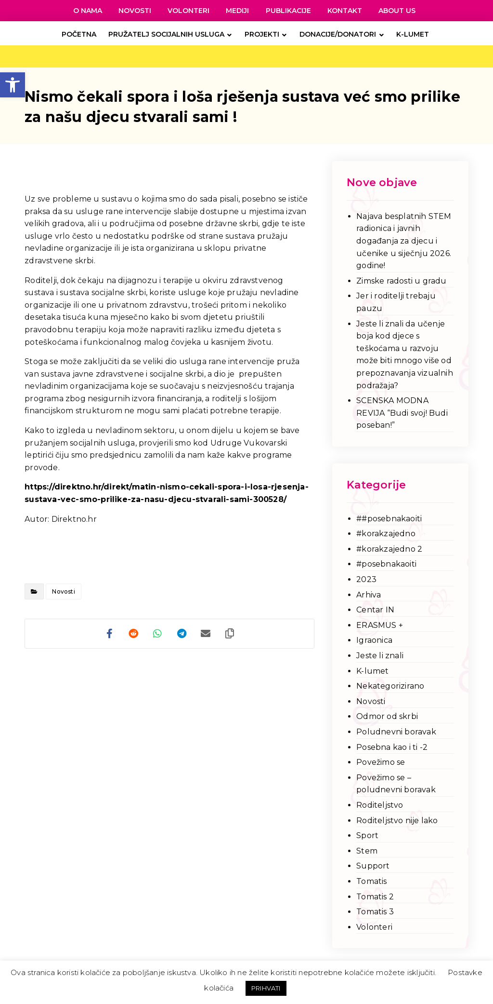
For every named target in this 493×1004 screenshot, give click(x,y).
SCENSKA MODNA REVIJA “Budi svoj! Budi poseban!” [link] (402, 413)
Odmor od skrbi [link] (387, 716)
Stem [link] (366, 850)
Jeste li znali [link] (379, 655)
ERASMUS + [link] (379, 625)
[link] (12, 84)
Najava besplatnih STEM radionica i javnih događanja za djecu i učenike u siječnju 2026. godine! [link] (403, 241)
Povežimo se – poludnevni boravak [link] (396, 784)
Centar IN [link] (375, 609)
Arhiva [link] (368, 594)
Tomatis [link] (371, 881)
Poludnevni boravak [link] (396, 731)
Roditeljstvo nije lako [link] (397, 820)
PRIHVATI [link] (266, 988)
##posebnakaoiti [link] (389, 518)
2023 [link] (366, 579)
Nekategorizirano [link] (390, 686)
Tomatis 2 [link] (375, 896)
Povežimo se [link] (380, 762)
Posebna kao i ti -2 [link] (392, 747)
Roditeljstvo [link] (379, 805)
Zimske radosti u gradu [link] (401, 280)
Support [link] (372, 865)
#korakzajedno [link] (385, 533)
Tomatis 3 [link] (375, 911)
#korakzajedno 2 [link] (389, 549)
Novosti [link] (63, 591)
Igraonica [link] (374, 640)
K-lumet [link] (372, 671)
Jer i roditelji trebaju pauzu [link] (396, 302)
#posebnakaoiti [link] (386, 564)
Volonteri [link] (374, 927)
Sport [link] (367, 835)
